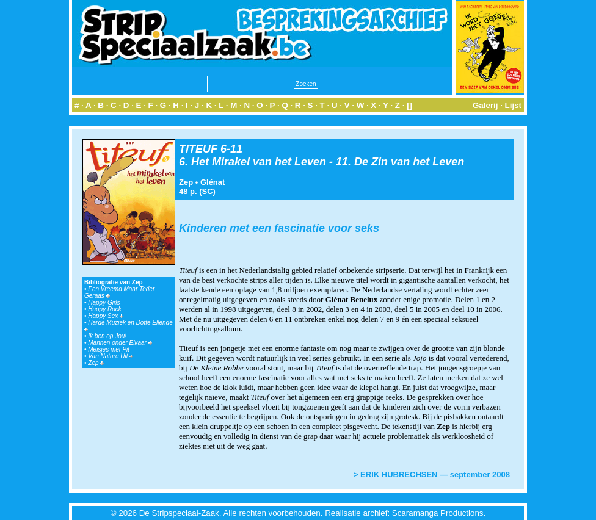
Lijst (513, 105)
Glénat (212, 182)
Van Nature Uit (110, 356)
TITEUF (198, 149)
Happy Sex (105, 315)
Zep (96, 362)
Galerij (485, 105)
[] (409, 105)
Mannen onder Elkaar (119, 342)
